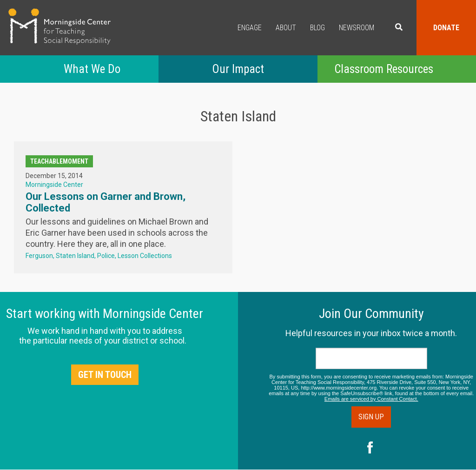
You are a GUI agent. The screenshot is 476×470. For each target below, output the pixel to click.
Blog (317, 27)
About (286, 27)
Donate (446, 27)
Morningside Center (54, 184)
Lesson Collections (145, 255)
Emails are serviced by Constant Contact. (371, 399)
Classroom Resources (383, 69)
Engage (250, 27)
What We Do (92, 69)
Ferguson (39, 255)
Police (106, 255)
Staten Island (75, 255)
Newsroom (356, 27)
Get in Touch (105, 374)
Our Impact (238, 69)
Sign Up (371, 416)
